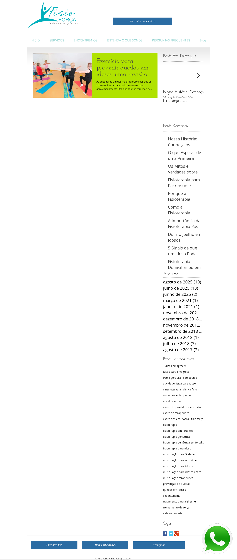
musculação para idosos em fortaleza (183, 472)
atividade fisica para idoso (179, 383)
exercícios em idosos (176, 419)
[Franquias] (159, 545)
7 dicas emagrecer (174, 366)
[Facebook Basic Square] (165, 533)
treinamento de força (176, 507)
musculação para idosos (178, 466)
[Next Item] (198, 75)
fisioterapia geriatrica (176, 436)
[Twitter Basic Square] (171, 533)
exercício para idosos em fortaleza (183, 407)
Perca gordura (172, 377)
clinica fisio (190, 389)
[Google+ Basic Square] (176, 533)
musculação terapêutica (178, 478)
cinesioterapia (172, 389)
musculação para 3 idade (179, 454)
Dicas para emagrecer (177, 371)
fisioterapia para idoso (177, 448)
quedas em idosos (174, 489)
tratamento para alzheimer (180, 501)
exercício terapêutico (176, 413)
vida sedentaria (173, 513)
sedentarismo (171, 495)
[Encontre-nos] (54, 545)
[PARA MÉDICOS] (105, 545)
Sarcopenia (190, 377)
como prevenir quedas (177, 395)
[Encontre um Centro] (142, 21)
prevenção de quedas (176, 483)
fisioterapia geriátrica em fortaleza (183, 442)
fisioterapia (170, 424)
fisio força (197, 419)
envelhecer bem (173, 401)
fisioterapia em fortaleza (178, 430)
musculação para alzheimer (180, 460)
